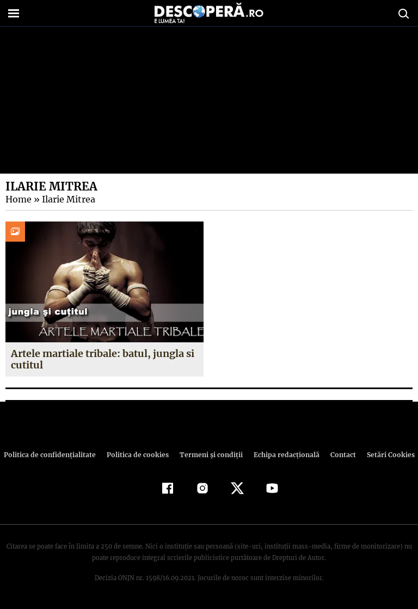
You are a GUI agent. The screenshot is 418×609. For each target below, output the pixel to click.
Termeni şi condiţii (209, 455)
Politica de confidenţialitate (54, 455)
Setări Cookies (385, 455)
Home (17, 199)
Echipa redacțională (283, 455)
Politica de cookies (138, 455)
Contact (338, 455)
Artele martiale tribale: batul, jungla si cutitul (102, 359)
